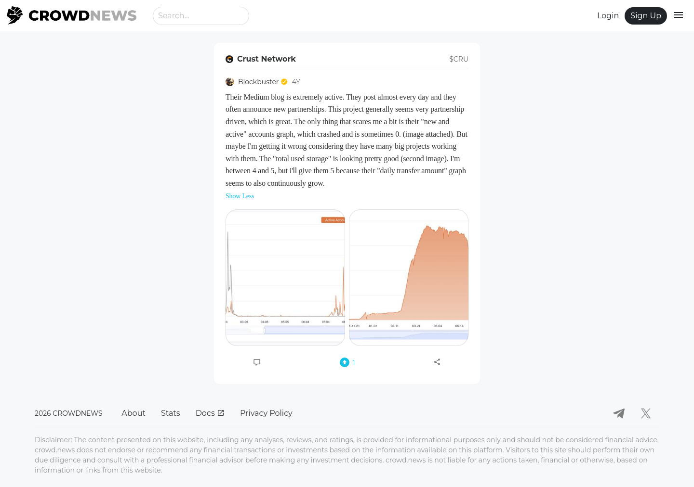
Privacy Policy (266, 413)
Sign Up (645, 15)
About (133, 413)
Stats (170, 413)
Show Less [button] (240, 196)
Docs (210, 413)
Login (608, 15)
